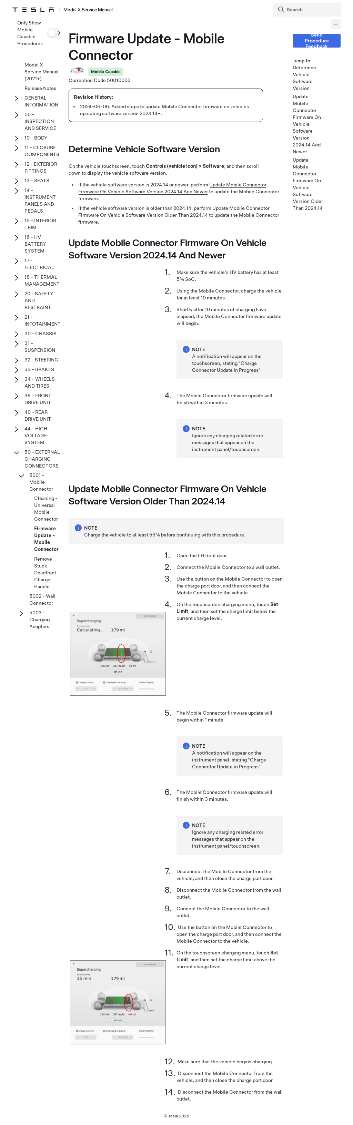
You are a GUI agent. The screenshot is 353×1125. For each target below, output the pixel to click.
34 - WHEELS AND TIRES (39, 382)
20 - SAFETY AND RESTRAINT (38, 300)
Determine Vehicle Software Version (304, 78)
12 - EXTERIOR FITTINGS (40, 167)
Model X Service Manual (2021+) (41, 71)
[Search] (308, 9)
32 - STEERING (41, 359)
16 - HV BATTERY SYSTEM (35, 244)
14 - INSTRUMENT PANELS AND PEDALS (40, 200)
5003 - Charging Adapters (39, 619)
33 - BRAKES (39, 369)
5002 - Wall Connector (42, 599)
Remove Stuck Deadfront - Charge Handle (47, 572)
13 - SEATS (36, 180)
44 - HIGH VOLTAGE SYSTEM (35, 435)
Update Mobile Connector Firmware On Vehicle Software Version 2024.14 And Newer (307, 124)
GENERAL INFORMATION (41, 101)
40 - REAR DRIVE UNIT (37, 415)
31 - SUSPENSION (39, 346)
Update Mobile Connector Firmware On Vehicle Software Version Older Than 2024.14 (308, 184)
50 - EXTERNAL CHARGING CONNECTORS (42, 459)
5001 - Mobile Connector (41, 482)
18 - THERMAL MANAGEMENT (42, 280)
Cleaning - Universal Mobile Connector (46, 508)
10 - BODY (36, 138)
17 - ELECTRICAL (39, 264)
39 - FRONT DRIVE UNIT (37, 399)
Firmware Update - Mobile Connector (46, 539)
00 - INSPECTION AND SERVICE (40, 121)
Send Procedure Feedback (317, 41)
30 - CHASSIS (40, 333)
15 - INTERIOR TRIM (40, 224)
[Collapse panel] (336, 24)
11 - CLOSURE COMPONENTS (41, 151)
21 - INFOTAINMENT (42, 320)
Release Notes (40, 88)
